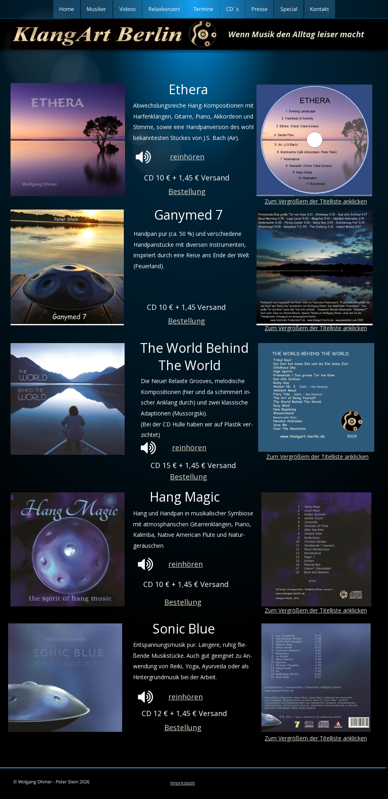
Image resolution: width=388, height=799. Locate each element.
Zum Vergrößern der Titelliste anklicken (316, 610)
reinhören (189, 447)
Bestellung (182, 602)
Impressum (182, 783)
